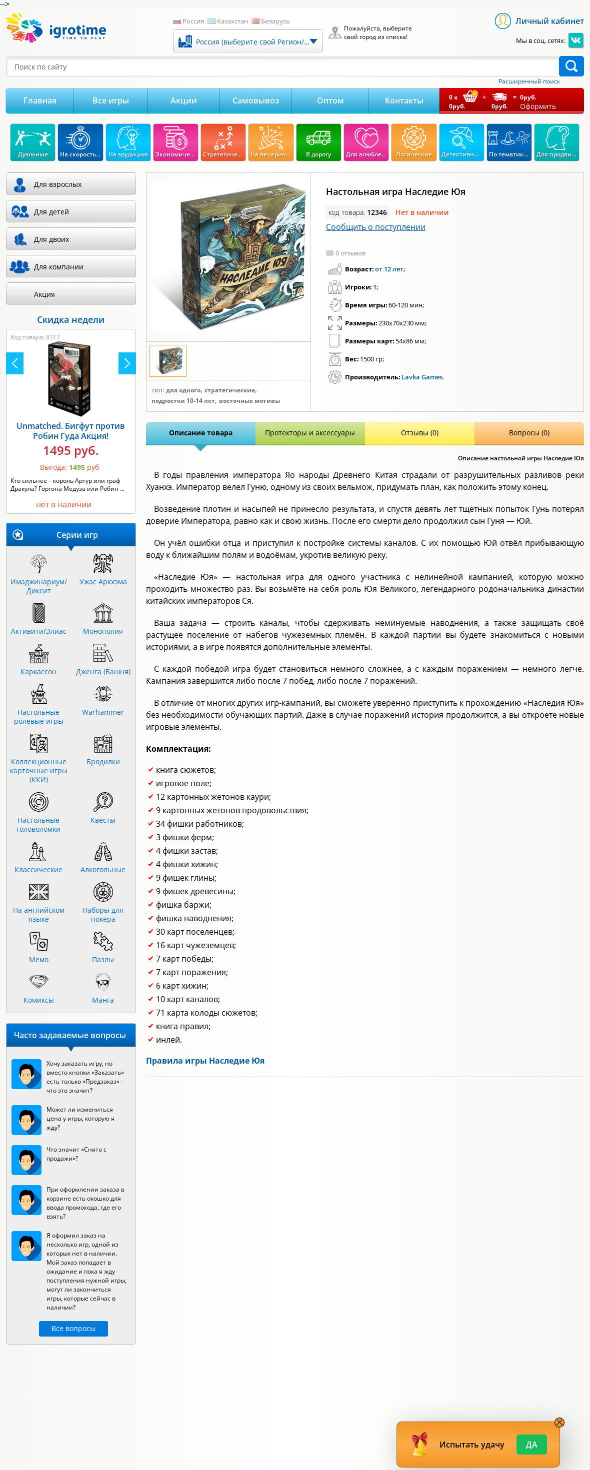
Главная (40, 100)
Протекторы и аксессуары (310, 432)
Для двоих (51, 239)
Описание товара (200, 432)
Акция (44, 294)
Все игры (110, 100)
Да (532, 1444)
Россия (193, 20)
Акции (183, 100)
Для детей (51, 211)
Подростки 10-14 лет (183, 401)
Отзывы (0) (419, 432)
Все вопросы (74, 1328)
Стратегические (229, 390)
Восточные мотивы (249, 401)
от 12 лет (389, 268)
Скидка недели (70, 319)
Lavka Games (422, 376)
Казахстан (232, 20)
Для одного (183, 390)
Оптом (330, 100)
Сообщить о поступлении (376, 226)
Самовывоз (255, 100)
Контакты (404, 100)
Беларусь (275, 20)
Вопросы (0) (529, 432)
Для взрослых (58, 184)
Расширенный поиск (529, 81)
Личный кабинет (550, 20)
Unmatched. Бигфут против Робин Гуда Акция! (70, 431)
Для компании (59, 266)
